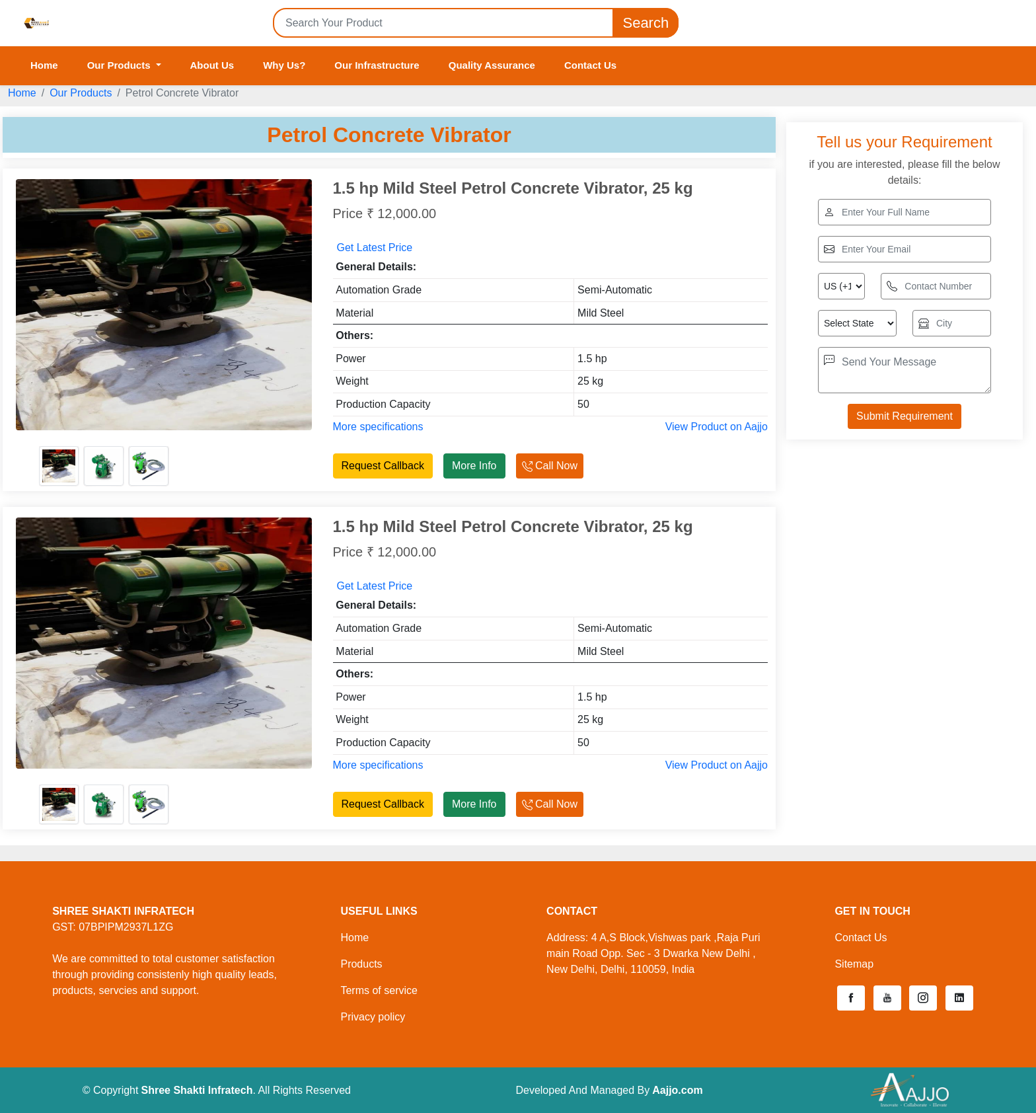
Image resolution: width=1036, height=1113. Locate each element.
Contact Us (590, 65)
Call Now (549, 465)
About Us (212, 65)
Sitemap (853, 964)
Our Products (81, 92)
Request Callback (383, 465)
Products (361, 964)
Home (44, 65)
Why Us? (284, 65)
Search (645, 23)
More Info (474, 465)
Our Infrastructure (376, 65)
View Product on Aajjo (716, 426)
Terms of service (378, 990)
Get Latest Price (375, 247)
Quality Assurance (492, 65)
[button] (851, 998)
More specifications (378, 426)
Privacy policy (372, 1016)
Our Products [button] (120, 65)
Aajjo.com (677, 1090)
